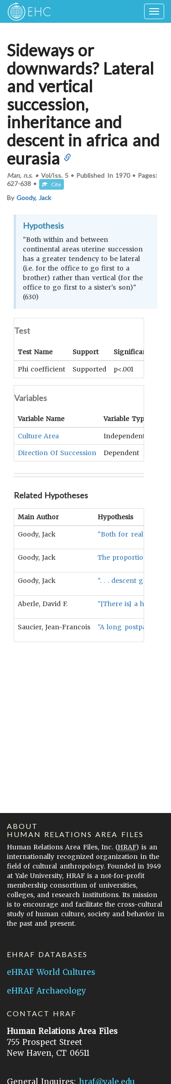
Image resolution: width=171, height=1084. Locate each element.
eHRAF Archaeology (46, 991)
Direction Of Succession (57, 452)
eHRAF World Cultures (51, 972)
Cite (51, 184)
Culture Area (38, 436)
